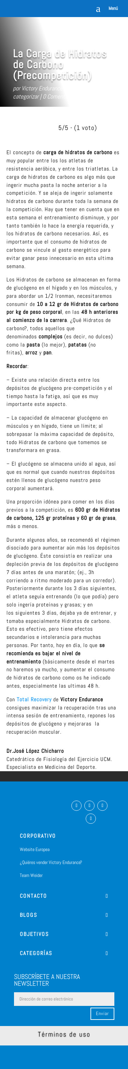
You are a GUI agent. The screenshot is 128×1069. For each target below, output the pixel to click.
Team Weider (31, 875)
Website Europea (34, 849)
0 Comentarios (59, 96)
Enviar (102, 1013)
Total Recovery (34, 699)
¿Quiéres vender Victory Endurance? (51, 862)
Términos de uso (64, 1034)
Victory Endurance (42, 88)
